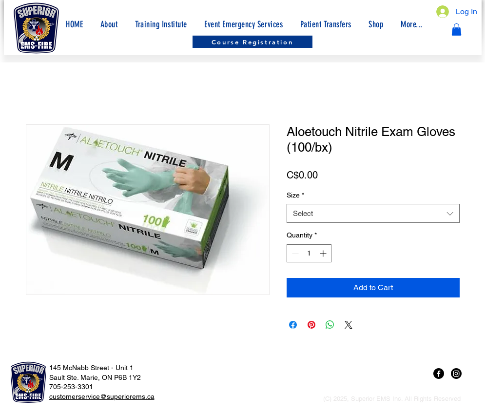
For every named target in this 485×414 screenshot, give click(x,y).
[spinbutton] (309, 253)
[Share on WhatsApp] (330, 325)
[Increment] (324, 253)
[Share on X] (348, 325)
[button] (411, 24)
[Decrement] (294, 253)
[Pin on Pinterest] (311, 325)
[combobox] (373, 213)
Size (295, 195)
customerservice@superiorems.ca (102, 396)
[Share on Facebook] (293, 325)
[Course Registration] (252, 42)
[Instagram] (456, 373)
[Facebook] (438, 373)
